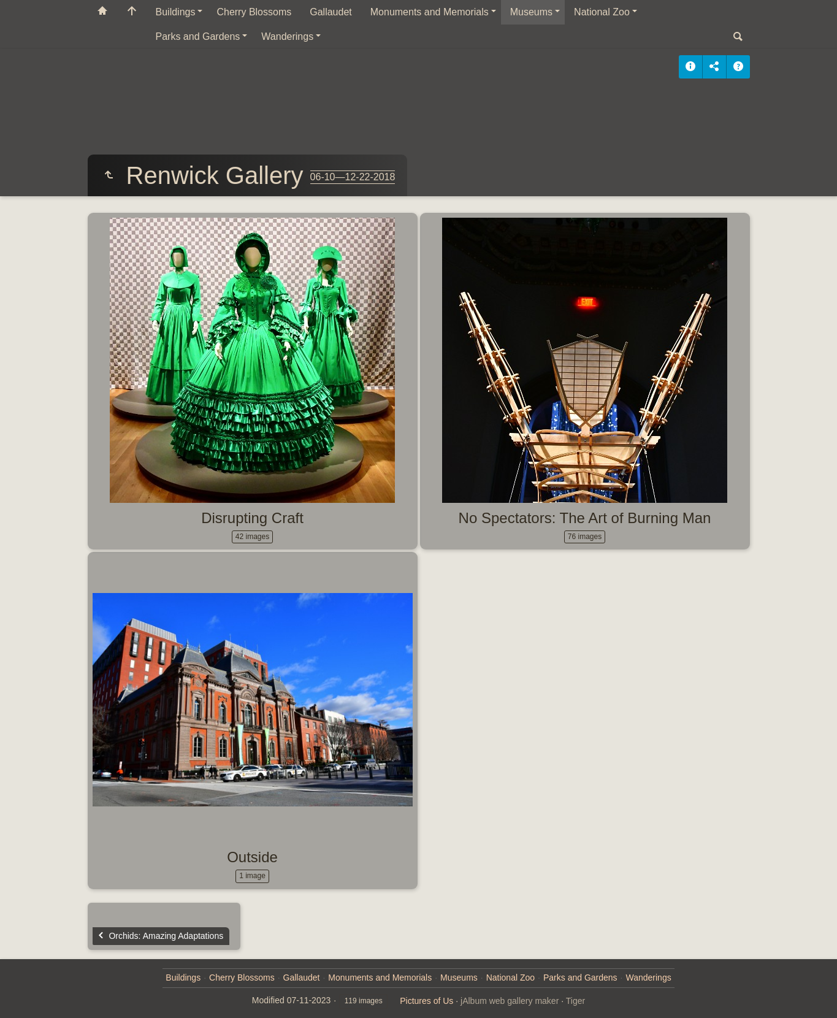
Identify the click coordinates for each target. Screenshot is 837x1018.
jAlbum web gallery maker (510, 1001)
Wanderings (287, 36)
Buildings (176, 12)
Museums (531, 12)
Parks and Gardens (198, 36)
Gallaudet (331, 12)
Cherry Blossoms (253, 12)
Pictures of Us (426, 1001)
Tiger (575, 1001)
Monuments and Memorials (429, 12)
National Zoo (602, 12)
